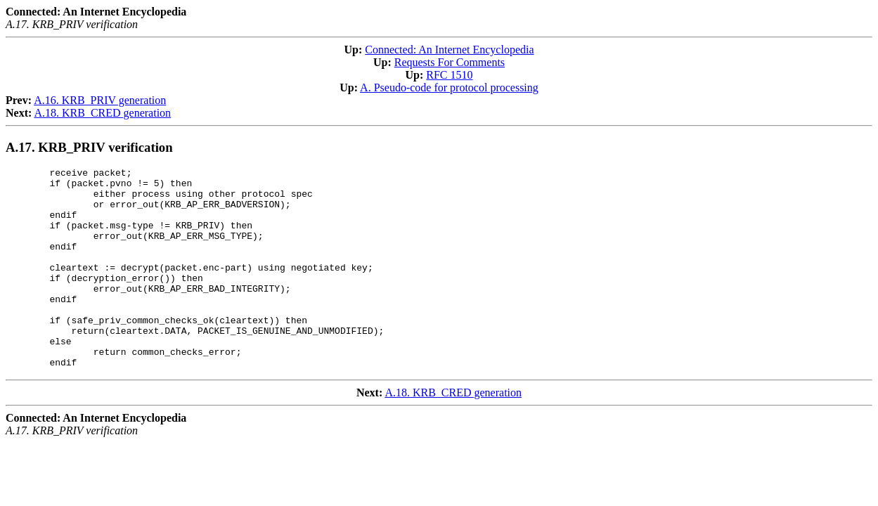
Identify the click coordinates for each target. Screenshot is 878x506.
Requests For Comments (449, 62)
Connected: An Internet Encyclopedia (449, 50)
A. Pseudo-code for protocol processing (449, 87)
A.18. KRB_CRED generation (102, 113)
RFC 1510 (449, 75)
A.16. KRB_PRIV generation (100, 100)
